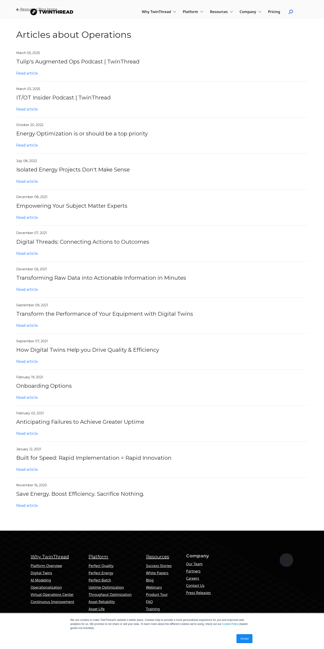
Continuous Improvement (52, 601)
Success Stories (159, 565)
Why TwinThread (159, 11)
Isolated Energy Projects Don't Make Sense (73, 169)
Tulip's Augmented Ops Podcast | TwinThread (78, 61)
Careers (192, 578)
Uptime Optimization (106, 587)
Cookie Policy (230, 624)
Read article (27, 73)
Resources (221, 11)
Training (153, 608)
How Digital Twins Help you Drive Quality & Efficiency (87, 350)
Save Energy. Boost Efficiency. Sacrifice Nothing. (80, 494)
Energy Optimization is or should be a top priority (82, 133)
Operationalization (46, 587)
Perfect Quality (100, 565)
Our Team (194, 563)
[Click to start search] (292, 11)
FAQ (149, 601)
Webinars (154, 587)
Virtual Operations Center (52, 594)
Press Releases (198, 592)
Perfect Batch (99, 580)
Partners (193, 571)
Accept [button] (244, 638)
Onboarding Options (44, 386)
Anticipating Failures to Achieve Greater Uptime (80, 422)
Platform (193, 11)
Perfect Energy (100, 572)
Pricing (274, 11)
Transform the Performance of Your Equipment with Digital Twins (104, 314)
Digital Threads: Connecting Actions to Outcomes (82, 242)
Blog (150, 580)
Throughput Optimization (109, 594)
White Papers (157, 572)
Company (251, 11)
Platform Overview (46, 565)
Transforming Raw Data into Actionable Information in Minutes (101, 278)
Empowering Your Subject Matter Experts (71, 206)
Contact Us (195, 585)
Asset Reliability (101, 601)
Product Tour (157, 594)
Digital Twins (41, 572)
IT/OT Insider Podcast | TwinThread (63, 97)
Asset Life (96, 608)
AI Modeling (41, 580)
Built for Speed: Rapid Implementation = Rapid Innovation (93, 458)
